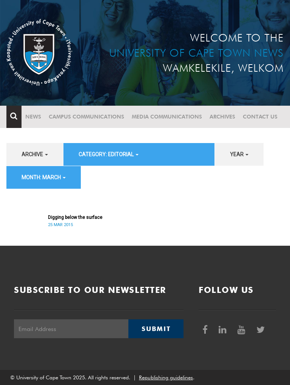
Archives (222, 117)
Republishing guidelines (166, 377)
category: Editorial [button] (109, 154)
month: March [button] (44, 177)
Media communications (167, 117)
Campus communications (86, 117)
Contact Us (260, 117)
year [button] (239, 154)
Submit (156, 329)
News (33, 117)
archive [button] (35, 154)
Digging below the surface (75, 217)
